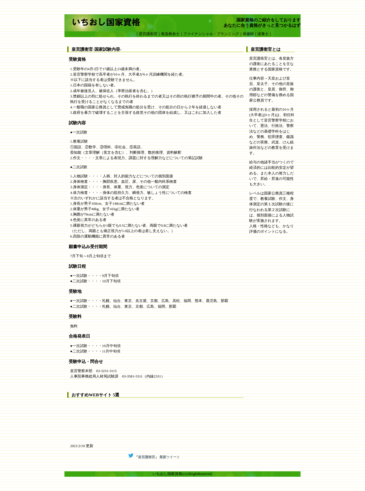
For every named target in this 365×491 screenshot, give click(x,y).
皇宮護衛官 (148, 34)
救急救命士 (170, 34)
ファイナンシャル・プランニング (211, 34)
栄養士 (263, 34)
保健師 (248, 34)
